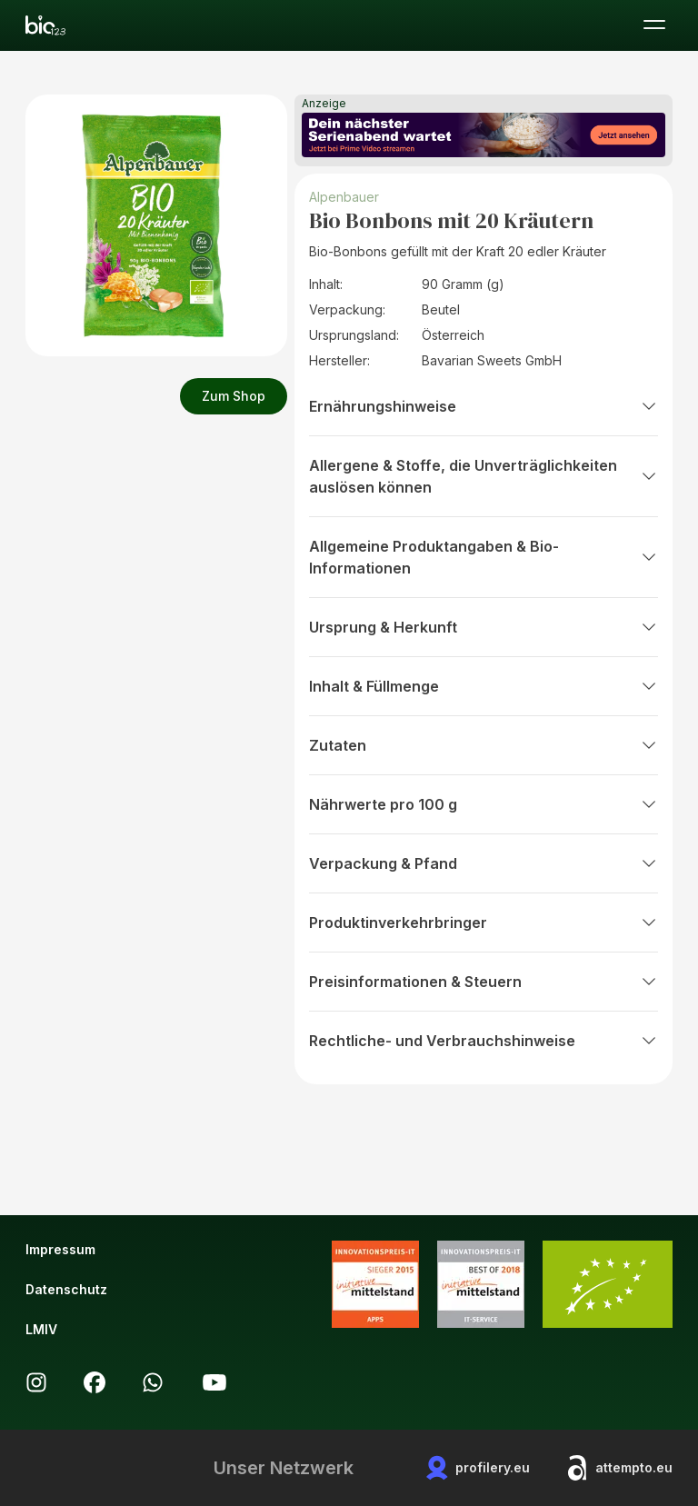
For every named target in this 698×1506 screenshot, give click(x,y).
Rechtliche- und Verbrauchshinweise (483, 1041)
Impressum (60, 1249)
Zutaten (483, 745)
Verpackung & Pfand (483, 863)
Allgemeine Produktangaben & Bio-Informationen (483, 557)
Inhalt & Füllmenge (483, 686)
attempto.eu (619, 1468)
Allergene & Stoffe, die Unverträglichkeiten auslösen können (483, 476)
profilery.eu (478, 1468)
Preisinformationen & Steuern (483, 981)
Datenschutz (66, 1289)
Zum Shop (233, 396)
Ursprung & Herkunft (483, 627)
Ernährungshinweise (483, 406)
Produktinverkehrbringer (483, 922)
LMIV (41, 1329)
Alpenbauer (346, 196)
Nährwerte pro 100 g (483, 804)
